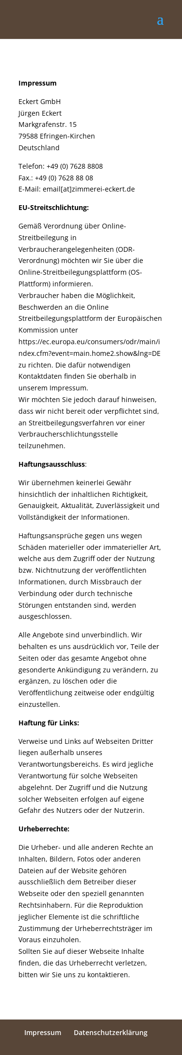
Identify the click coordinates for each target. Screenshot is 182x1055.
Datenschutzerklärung (111, 1032)
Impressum (42, 1032)
